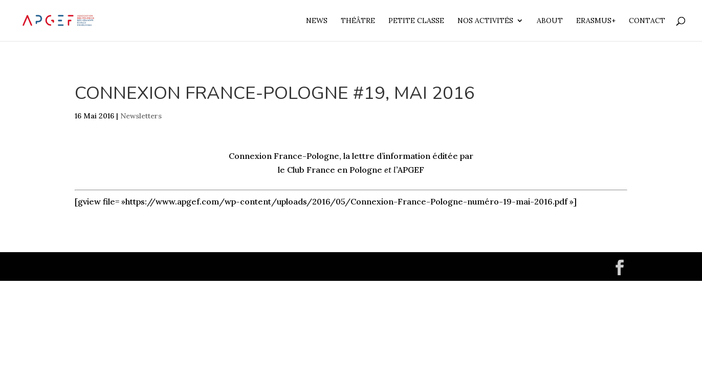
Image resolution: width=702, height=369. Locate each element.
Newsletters (141, 115)
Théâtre (358, 21)
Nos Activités (485, 21)
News (316, 21)
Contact (647, 21)
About (550, 21)
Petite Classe (416, 21)
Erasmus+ (596, 21)
